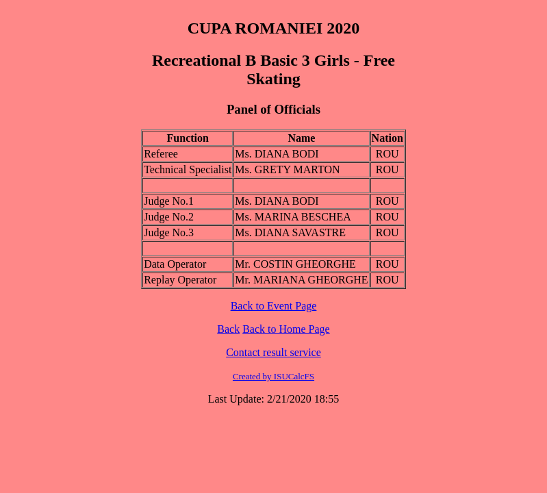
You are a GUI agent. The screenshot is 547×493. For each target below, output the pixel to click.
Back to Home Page (286, 329)
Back (228, 329)
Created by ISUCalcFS (273, 376)
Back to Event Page (274, 306)
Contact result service (273, 352)
